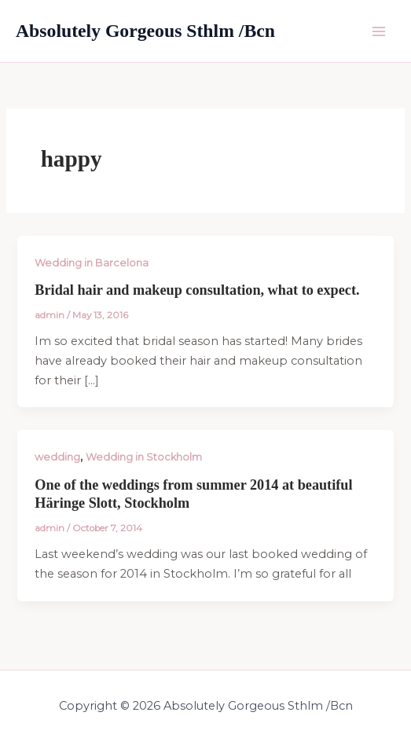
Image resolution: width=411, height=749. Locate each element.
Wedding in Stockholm (144, 457)
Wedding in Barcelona (92, 263)
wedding (57, 457)
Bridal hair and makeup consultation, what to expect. (197, 290)
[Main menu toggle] (378, 31)
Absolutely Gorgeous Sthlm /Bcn (145, 30)
